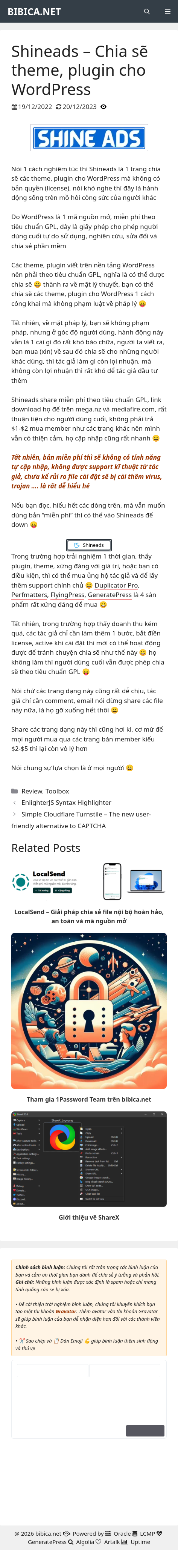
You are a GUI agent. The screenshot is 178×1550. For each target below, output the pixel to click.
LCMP (147, 1533)
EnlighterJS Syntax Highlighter (66, 802)
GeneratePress (110, 594)
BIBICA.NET (34, 11)
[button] (147, 11)
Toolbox (57, 791)
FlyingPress (67, 594)
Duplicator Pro (116, 585)
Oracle (122, 1533)
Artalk (112, 1541)
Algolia (85, 1541)
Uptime (140, 1541)
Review (31, 791)
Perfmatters (29, 594)
